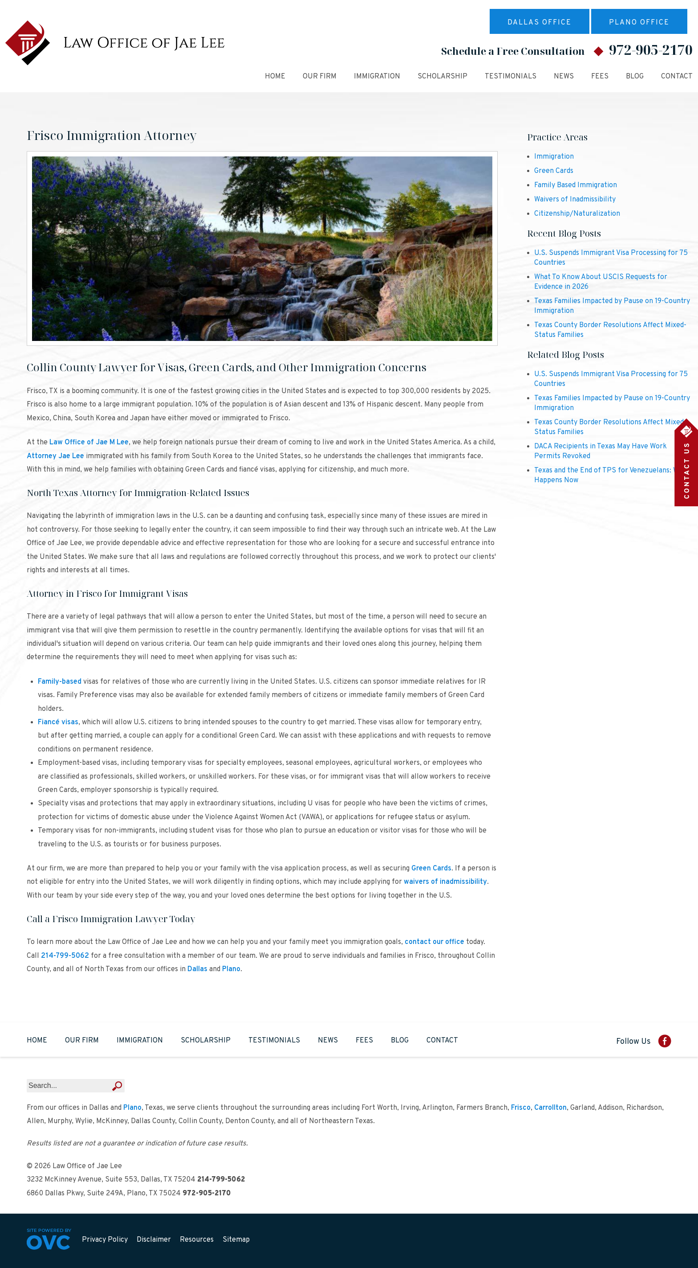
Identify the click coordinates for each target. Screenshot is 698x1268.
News (564, 76)
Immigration (377, 76)
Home (275, 76)
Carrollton (550, 1108)
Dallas (197, 969)
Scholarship (442, 76)
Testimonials (510, 76)
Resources (197, 1239)
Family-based (59, 681)
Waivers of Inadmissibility (575, 199)
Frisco (521, 1108)
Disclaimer (154, 1239)
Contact (677, 76)
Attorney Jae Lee (55, 456)
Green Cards (431, 868)
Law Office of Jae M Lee (89, 442)
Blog (635, 76)
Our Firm (320, 76)
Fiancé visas (58, 722)
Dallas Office (539, 22)
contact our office (434, 942)
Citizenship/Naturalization (577, 213)
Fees (600, 76)
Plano (231, 969)
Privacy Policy (105, 1239)
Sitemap (236, 1239)
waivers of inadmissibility (445, 882)
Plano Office (639, 22)
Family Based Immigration (575, 185)
